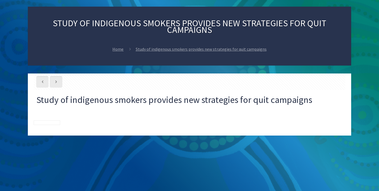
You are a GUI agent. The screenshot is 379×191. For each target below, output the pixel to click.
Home (118, 49)
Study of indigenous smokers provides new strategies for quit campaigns (201, 49)
